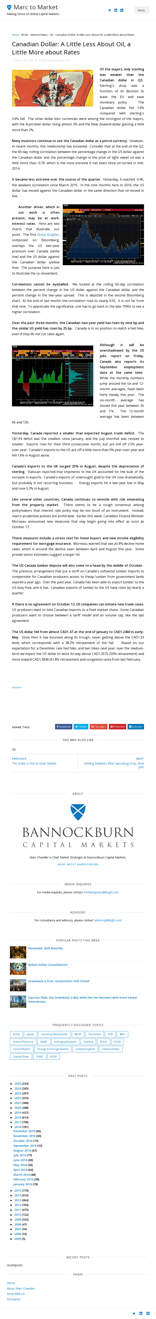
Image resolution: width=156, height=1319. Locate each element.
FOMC (39, 1056)
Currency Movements (54, 1034)
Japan (30, 1034)
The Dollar (94, 1034)
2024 (18, 1088)
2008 (18, 1224)
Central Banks (21, 1049)
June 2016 (20, 1160)
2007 (18, 1229)
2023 (18, 1093)
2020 (18, 1108)
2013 (18, 1200)
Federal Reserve (23, 1041)
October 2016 (23, 1141)
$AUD (103, 1041)
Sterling (88, 1041)
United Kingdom (85, 1049)
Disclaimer (17, 687)
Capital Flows (21, 1056)
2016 (18, 1127)
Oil (51, 35)
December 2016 (24, 1131)
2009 (18, 1219)
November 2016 (24, 1136)
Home (15, 35)
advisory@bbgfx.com (108, 920)
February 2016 (23, 1179)
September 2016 (25, 1146)
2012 (18, 1205)
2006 (18, 1234)
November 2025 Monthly (45, 948)
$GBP (43, 1041)
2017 (18, 1122)
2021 (18, 1103)
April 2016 (20, 1170)
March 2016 (21, 1175)
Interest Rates (39, 35)
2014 (18, 1195)
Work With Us (16, 1294)
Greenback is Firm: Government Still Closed (58, 981)
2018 (18, 1117)
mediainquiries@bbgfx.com (101, 892)
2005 (18, 1239)
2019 (18, 1112)
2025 (18, 1083)
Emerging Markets (65, 1041)
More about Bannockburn (78, 864)
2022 (18, 1098)
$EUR (78, 1034)
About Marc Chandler (21, 1288)
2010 (18, 1215)
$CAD (25, 35)
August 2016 (22, 1150)
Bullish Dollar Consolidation (48, 965)
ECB (110, 1034)
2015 (18, 1190)
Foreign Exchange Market (52, 1049)
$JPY (122, 1034)
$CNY (53, 1056)
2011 (18, 1210)
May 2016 (20, 1165)
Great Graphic (48, 234)
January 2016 (23, 1184)
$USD (16, 1034)
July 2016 (20, 1155)
